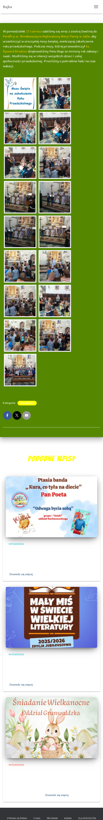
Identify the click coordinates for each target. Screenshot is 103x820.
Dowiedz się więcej (21, 574)
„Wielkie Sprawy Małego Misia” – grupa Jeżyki (51, 661)
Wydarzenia (27, 403)
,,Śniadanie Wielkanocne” (31, 771)
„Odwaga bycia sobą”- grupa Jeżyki (41, 550)
